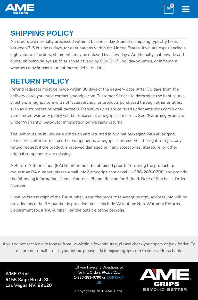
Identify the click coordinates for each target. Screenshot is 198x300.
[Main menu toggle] (186, 9)
